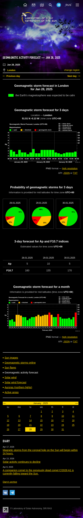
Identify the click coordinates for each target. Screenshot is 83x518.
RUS (68, 4)
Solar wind (10, 377)
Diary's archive (10, 482)
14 (30, 420)
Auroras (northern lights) (18, 387)
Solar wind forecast (15, 382)
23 (52, 425)
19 (8, 425)
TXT (75, 173)
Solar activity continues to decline (21, 461)
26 (8, 429)
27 (19, 429)
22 (41, 425)
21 (30, 425)
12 (8, 420)
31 (62, 429)
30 (52, 429)
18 (73, 420)
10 (62, 416)
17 (62, 420)
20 (19, 425)
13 (19, 420)
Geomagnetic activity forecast (21, 58)
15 (41, 420)
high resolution (70, 168)
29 (41, 429)
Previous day (13, 76)
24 (62, 425)
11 (73, 416)
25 (73, 425)
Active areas (12, 392)
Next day (72, 76)
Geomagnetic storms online (20, 362)
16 (52, 420)
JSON (66, 173)
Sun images (11, 357)
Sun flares (10, 367)
